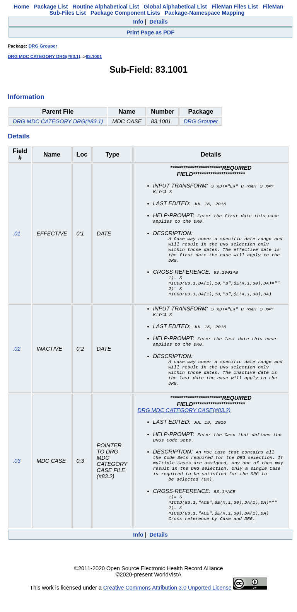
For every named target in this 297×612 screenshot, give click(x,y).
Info (138, 22)
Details (158, 22)
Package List (51, 6)
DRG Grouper (43, 46)
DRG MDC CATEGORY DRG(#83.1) (44, 56)
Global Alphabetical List (175, 6)
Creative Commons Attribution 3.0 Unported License (167, 606)
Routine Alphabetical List (105, 6)
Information (26, 97)
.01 (16, 237)
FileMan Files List (235, 6)
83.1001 (94, 56)
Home (21, 6)
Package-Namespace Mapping (204, 13)
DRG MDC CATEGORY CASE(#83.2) (184, 421)
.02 (16, 358)
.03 (16, 475)
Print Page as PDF (150, 32)
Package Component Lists (125, 13)
